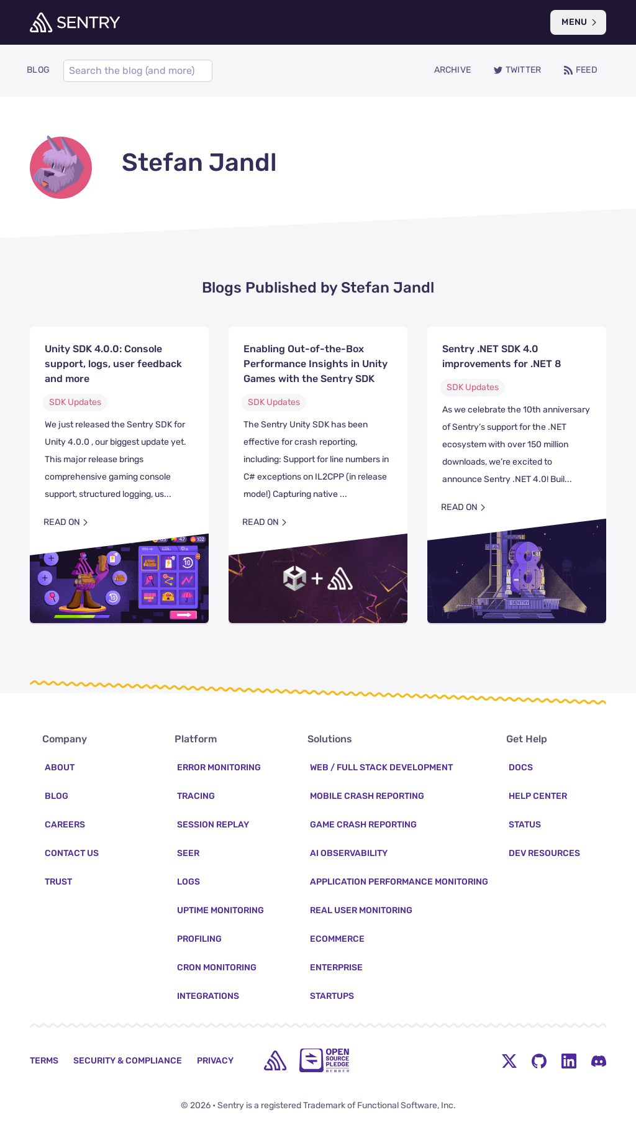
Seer (188, 853)
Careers (65, 824)
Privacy (215, 1060)
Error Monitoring (219, 767)
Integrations (208, 996)
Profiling (199, 939)
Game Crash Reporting (363, 824)
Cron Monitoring (217, 967)
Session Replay (213, 824)
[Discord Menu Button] (598, 1060)
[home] (275, 1060)
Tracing (196, 796)
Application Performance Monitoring (399, 882)
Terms (44, 1060)
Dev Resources (544, 853)
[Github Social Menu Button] (539, 1060)
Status (525, 824)
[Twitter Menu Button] (509, 1060)
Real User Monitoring (361, 910)
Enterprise (336, 967)
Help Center (538, 796)
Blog (56, 796)
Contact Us (72, 853)
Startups (332, 996)
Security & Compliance (127, 1060)
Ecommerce (337, 939)
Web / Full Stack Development (381, 767)
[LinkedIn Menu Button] (568, 1060)
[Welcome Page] (75, 22)
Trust (58, 882)
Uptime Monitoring (220, 910)
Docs (521, 767)
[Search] (137, 71)
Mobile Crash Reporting (367, 796)
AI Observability (349, 853)
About (60, 767)
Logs (188, 882)
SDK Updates (75, 402)
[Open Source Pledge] (324, 1060)
